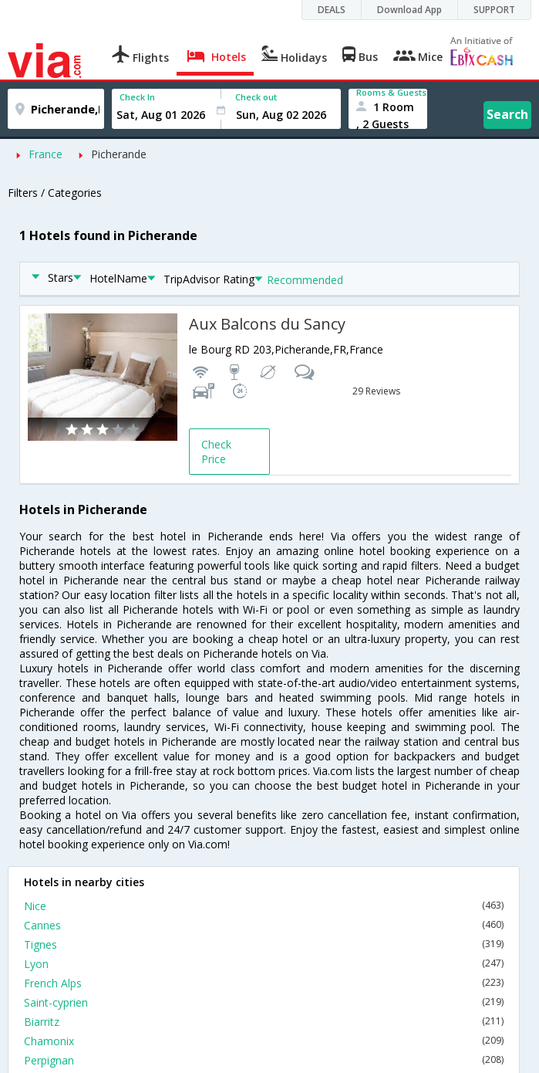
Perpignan (264, 1060)
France (45, 154)
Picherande (119, 154)
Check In (137, 97)
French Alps (264, 983)
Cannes (264, 925)
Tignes (264, 944)
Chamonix (264, 1041)
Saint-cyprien (264, 1002)
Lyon (264, 963)
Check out (256, 97)
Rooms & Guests (391, 92)
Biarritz (264, 1021)
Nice (264, 906)
